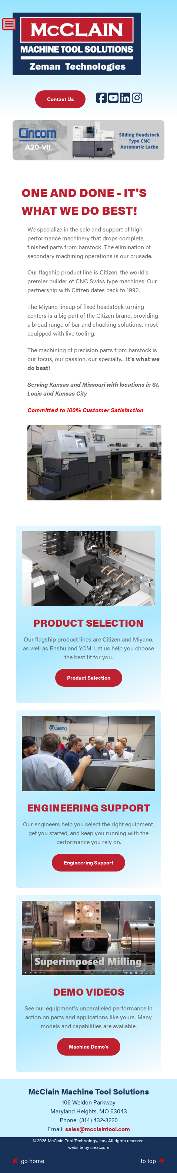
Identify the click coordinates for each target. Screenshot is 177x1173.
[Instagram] (137, 100)
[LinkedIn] (125, 100)
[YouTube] (113, 100)
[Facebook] (101, 100)
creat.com (99, 1147)
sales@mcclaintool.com (97, 1128)
